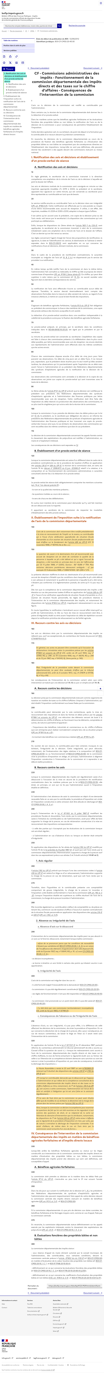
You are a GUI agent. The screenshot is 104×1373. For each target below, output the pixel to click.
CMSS (32, 31)
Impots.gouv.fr (57, 1328)
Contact (4, 1308)
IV (77, 445)
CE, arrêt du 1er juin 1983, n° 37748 (51, 1010)
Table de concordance (34, 1308)
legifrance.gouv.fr (40, 1358)
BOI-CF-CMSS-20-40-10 (92, 993)
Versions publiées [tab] (10, 50)
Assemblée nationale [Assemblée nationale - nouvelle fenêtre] (59, 1304)
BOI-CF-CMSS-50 (68, 1201)
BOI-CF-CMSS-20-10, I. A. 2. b (69, 1230)
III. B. (76, 277)
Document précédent (39, 68)
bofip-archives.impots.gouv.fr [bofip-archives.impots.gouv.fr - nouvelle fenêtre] (36, 1315)
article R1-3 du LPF (79, 305)
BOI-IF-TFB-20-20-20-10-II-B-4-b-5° (86, 1277)
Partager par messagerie (23, 63)
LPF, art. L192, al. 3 (47, 915)
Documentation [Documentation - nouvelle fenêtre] (32, 1311)
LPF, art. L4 (46, 1230)
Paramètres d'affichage (77, 1365)
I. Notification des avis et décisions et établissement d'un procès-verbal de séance (15, 77)
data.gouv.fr (57, 1358)
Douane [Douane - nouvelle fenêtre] (55, 1317)
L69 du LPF (54, 465)
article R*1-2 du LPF (41, 1179)
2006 (75, 468)
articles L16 (40, 465)
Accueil (4, 31)
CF (26, 31)
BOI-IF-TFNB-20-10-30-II (60, 1263)
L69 (35, 915)
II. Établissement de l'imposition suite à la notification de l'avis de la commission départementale (14, 101)
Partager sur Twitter (10, 63)
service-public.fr (22, 1358)
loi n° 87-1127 (67, 1045)
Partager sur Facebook (4, 63)
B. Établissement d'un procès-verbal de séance (16, 91)
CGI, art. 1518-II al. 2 (57, 1277)
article (62, 1258)
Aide (3, 1304)
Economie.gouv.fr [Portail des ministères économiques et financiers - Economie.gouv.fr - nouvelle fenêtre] (58, 1324)
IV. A (37, 416)
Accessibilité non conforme (11, 1365)
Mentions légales (28, 1365)
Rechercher (59, 26)
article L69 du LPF (77, 542)
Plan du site (41, 1365)
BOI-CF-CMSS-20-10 (89, 782)
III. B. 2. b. (67, 257)
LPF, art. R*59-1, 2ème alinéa (66, 274)
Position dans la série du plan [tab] (15, 45)
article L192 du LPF (81, 847)
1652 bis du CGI (74, 1258)
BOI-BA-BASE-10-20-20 (58, 329)
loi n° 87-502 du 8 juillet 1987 (72, 813)
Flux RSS (30, 1304)
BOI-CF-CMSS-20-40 (77, 754)
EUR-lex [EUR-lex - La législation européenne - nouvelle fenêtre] (55, 1321)
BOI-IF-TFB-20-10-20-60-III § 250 (72, 1270)
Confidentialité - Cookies (56, 1365)
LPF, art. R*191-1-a (84, 737)
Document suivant (91, 68)
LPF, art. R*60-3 (38, 206)
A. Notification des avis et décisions (16, 85)
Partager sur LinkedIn (16, 63)
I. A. (87, 1190)
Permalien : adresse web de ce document (16, 56)
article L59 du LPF (65, 1118)
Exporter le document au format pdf (4, 56)
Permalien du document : (33, 1287)
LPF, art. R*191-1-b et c (41, 732)
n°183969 (87, 1068)
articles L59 (77, 1071)
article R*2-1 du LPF (56, 391)
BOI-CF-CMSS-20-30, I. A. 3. (71, 946)
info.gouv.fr (6, 1358)
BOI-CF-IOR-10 (55, 243)
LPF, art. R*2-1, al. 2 (47, 1201)
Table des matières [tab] (11, 40)
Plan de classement (16, 31)
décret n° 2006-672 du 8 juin (57, 468)
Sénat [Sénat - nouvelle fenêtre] (55, 1331)
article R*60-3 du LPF (55, 603)
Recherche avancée (77, 25)
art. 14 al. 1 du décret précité (44, 485)
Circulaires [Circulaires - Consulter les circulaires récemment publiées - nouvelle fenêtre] (56, 1313)
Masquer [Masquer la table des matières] (9, 69)
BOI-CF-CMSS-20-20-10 (88, 989)
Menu (101, 3)
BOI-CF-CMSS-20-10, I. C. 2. (45, 1270)
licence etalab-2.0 (46, 1370)
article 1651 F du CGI (85, 225)
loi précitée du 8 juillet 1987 (57, 849)
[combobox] (30, 26)
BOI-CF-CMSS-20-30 (88, 985)
